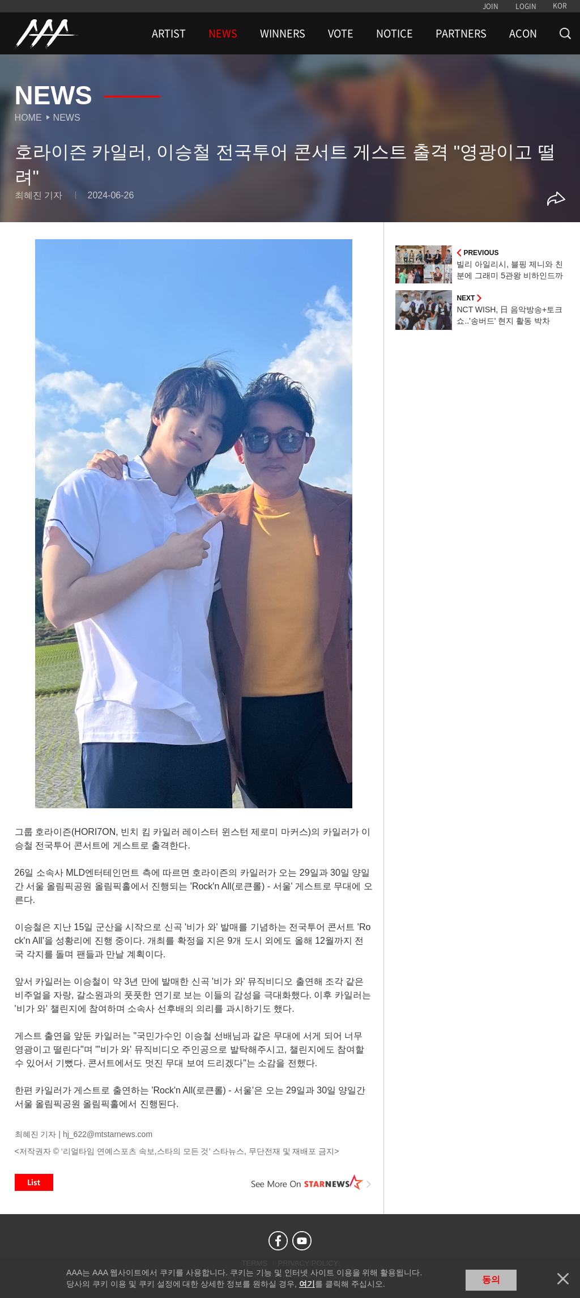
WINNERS (282, 33)
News (66, 117)
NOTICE (394, 33)
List (34, 1182)
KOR (560, 5)
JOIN (490, 6)
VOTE (340, 33)
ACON (523, 33)
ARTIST (169, 33)
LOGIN (525, 6)
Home (28, 117)
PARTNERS (461, 33)
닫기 (563, 1278)
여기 (307, 1283)
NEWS (222, 33)
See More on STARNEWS (311, 1182)
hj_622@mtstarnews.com (107, 1134)
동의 (491, 1279)
